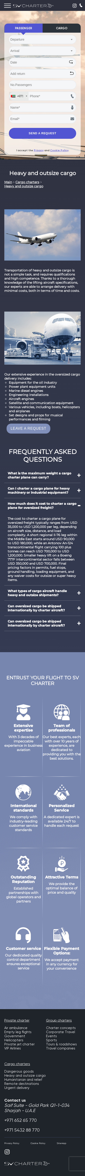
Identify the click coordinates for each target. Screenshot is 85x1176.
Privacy (39, 150)
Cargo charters (17, 1064)
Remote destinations (21, 1084)
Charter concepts (61, 1028)
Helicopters (13, 1040)
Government (14, 1036)
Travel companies (60, 1048)
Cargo (61, 28)
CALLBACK (81, 5)
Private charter (16, 1020)
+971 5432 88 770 (22, 1130)
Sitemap (61, 1143)
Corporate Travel (60, 1032)
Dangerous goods (19, 1071)
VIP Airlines (12, 1048)
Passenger (23, 28)
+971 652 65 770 (20, 1120)
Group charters (59, 1020)
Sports (51, 1040)
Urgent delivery (16, 1088)
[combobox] (42, 39)
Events (51, 1036)
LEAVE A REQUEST (28, 428)
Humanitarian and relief (23, 1080)
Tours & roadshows (61, 1044)
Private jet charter (19, 1044)
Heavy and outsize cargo (25, 1076)
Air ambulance (15, 1028)
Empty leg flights (18, 1032)
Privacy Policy (11, 1143)
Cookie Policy (59, 150)
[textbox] (40, 39)
